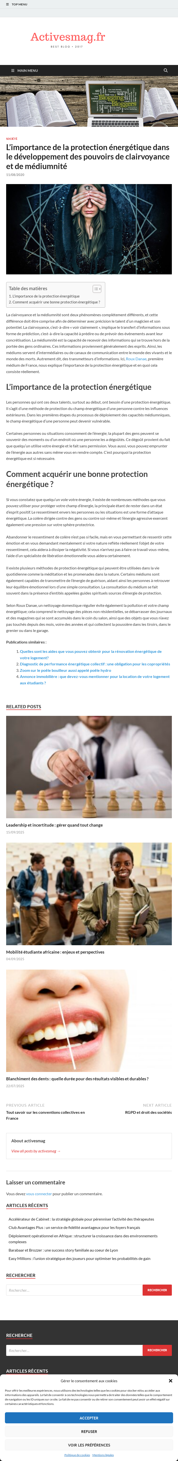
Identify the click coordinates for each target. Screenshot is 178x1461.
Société (11, 139)
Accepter (89, 1418)
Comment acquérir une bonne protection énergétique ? (56, 302)
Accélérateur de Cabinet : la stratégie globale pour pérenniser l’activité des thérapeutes (81, 1219)
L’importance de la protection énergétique (46, 296)
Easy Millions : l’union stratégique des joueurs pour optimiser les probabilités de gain (79, 1258)
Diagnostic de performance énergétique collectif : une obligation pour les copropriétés (95, 663)
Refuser (89, 1431)
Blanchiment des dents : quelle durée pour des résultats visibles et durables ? (77, 1078)
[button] (170, 1380)
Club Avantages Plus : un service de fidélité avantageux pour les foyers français (74, 1227)
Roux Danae (136, 358)
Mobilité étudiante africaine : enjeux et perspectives (55, 952)
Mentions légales (103, 1455)
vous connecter (39, 1193)
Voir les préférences (89, 1445)
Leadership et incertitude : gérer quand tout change (54, 825)
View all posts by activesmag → (36, 1150)
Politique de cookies (77, 1455)
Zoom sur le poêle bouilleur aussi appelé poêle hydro (65, 670)
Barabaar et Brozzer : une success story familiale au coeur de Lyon (63, 1250)
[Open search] (165, 70)
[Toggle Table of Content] (94, 289)
